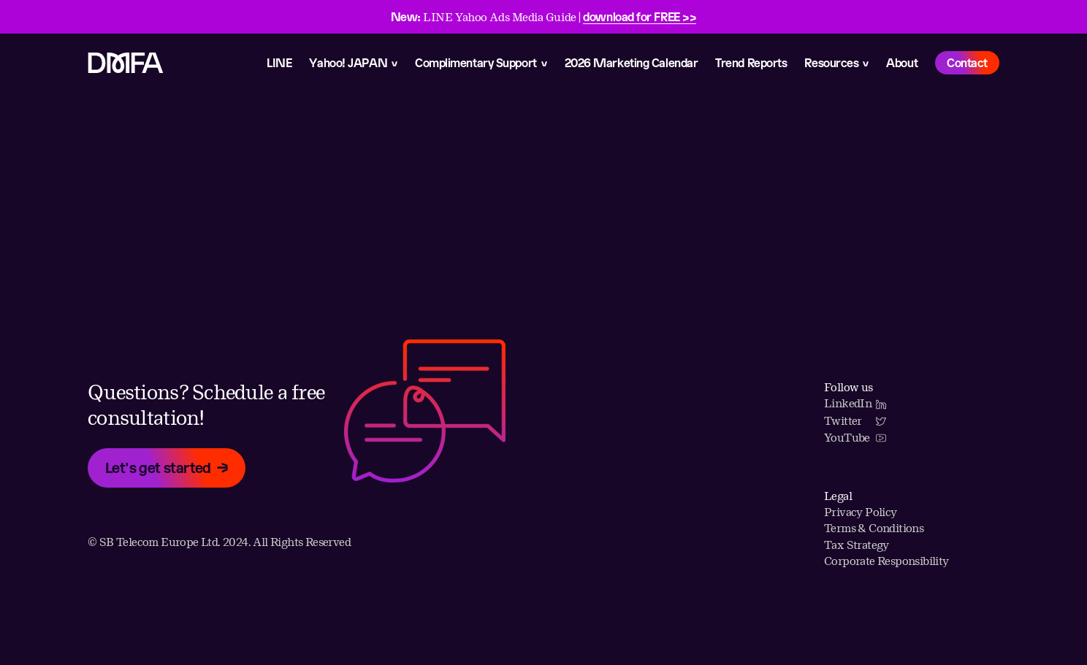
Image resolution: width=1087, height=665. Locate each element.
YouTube (855, 438)
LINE (279, 62)
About (902, 62)
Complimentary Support (476, 62)
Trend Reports (751, 62)
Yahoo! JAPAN (348, 62)
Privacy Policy (860, 512)
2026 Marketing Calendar (631, 62)
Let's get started (158, 467)
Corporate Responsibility (886, 561)
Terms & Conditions (873, 528)
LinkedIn (855, 403)
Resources (831, 62)
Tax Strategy (856, 545)
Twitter (855, 421)
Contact (967, 62)
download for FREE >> (639, 16)
